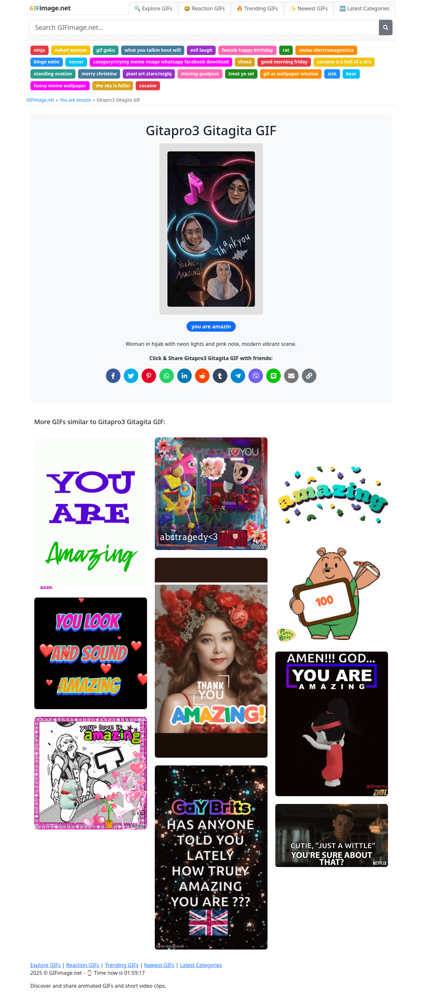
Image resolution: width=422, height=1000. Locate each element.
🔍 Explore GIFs (153, 8)
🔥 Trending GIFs (257, 8)
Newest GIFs (159, 965)
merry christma (99, 74)
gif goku (105, 50)
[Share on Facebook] (113, 375)
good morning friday (284, 62)
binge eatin (46, 62)
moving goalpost (200, 74)
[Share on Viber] (255, 375)
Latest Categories (201, 965)
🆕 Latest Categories (364, 8)
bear (351, 74)
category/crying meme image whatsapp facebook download (161, 62)
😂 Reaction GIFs (204, 8)
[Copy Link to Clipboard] (309, 375)
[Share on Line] (273, 375)
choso (245, 62)
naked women (71, 50)
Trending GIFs (122, 965)
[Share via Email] (291, 375)
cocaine (147, 85)
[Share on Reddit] (202, 375)
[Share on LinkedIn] (184, 375)
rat (286, 50)
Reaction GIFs (82, 965)
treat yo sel (241, 74)
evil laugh (201, 50)
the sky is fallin (113, 85)
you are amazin (211, 326)
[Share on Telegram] (238, 375)
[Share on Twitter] (131, 375)
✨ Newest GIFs (309, 8)
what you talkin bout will (152, 50)
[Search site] (204, 27)
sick (332, 74)
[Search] (386, 27)
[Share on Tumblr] (220, 375)
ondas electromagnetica (326, 50)
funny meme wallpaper (60, 85)
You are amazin (75, 100)
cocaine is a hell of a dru (344, 62)
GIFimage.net (40, 100)
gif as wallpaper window (291, 74)
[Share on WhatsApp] (166, 375)
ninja (39, 50)
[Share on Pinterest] (149, 375)
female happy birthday (247, 50)
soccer (76, 62)
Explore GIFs (45, 965)
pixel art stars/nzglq (149, 74)
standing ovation (53, 74)
